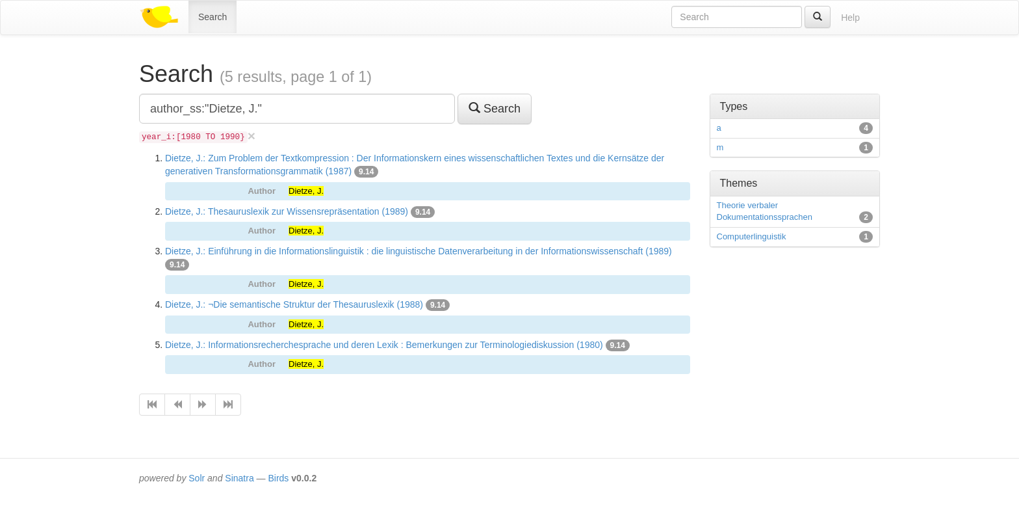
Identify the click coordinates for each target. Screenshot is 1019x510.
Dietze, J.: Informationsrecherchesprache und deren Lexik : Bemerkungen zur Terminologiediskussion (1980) (384, 345)
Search (212, 17)
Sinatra (239, 478)
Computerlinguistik (751, 236)
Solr (196, 478)
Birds (278, 478)
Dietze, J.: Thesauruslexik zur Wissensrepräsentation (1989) (286, 211)
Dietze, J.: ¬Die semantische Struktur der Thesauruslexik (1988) (294, 304)
